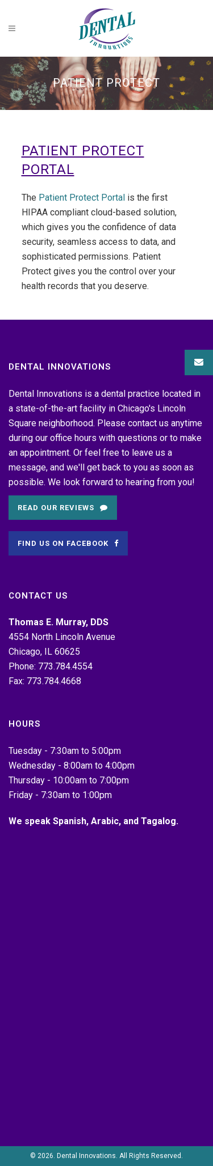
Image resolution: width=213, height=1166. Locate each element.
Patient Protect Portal (82, 197)
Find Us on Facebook (68, 543)
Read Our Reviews (63, 507)
